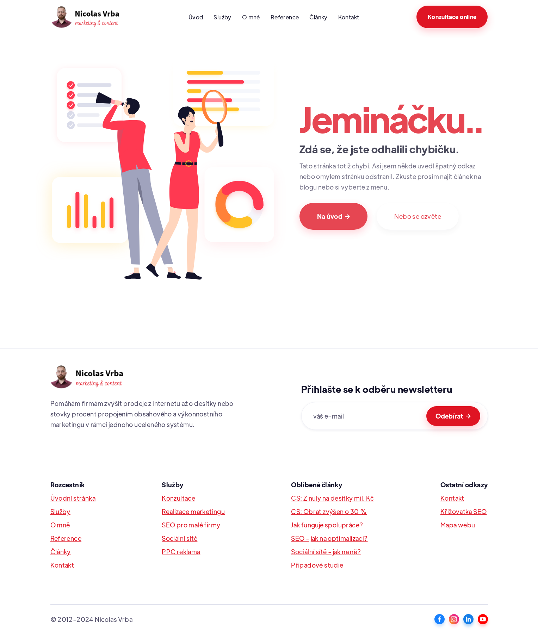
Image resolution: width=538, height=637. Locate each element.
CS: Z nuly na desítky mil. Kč (332, 498)
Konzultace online (452, 16)
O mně (251, 17)
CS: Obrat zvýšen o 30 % (329, 511)
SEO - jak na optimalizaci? (329, 538)
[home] (90, 17)
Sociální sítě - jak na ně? (326, 552)
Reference (285, 17)
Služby (222, 17)
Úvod (195, 17)
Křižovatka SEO (463, 511)
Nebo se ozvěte (417, 216)
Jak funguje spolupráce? (327, 525)
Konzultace (178, 498)
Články (318, 17)
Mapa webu (457, 525)
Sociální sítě (179, 538)
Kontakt (348, 17)
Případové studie (317, 565)
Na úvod (333, 216)
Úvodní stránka (73, 498)
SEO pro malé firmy (191, 525)
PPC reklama (181, 552)
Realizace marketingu (193, 511)
